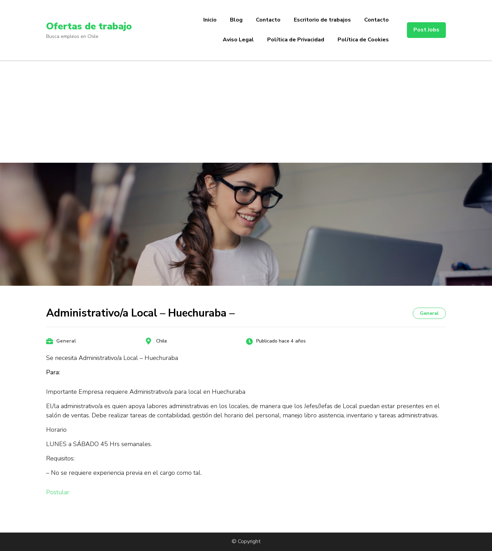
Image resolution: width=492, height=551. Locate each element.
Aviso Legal (238, 39)
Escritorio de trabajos (322, 20)
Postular (57, 492)
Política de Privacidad (295, 39)
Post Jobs (426, 29)
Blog (236, 20)
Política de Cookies (363, 39)
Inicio (210, 20)
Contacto (268, 20)
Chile (161, 341)
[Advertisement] (246, 111)
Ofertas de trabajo (89, 26)
